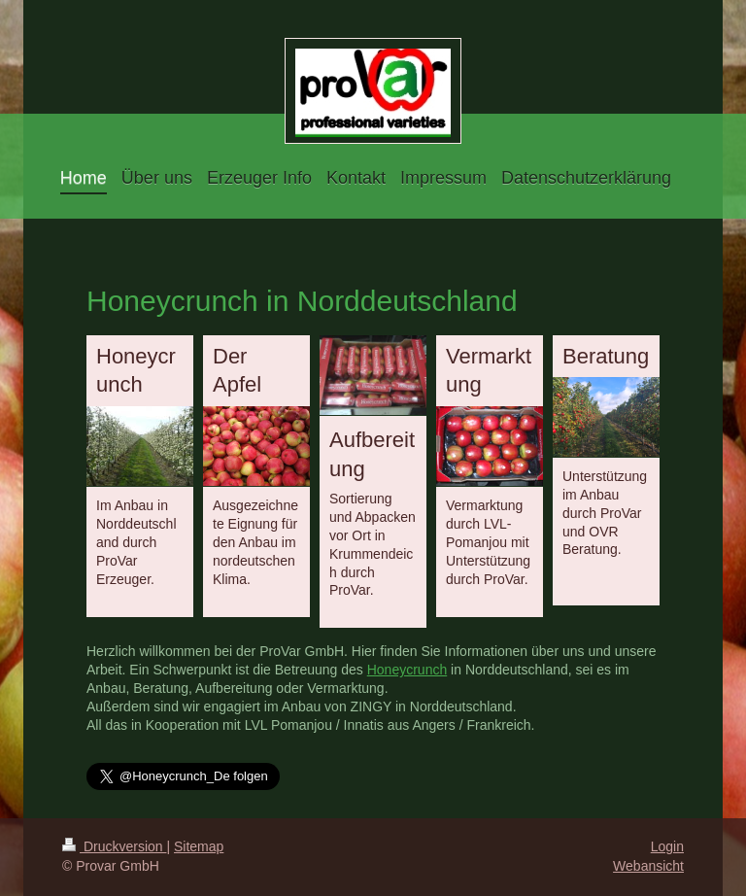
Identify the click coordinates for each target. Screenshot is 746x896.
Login (667, 846)
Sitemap (198, 846)
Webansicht (648, 866)
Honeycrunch (407, 669)
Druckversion (114, 846)
